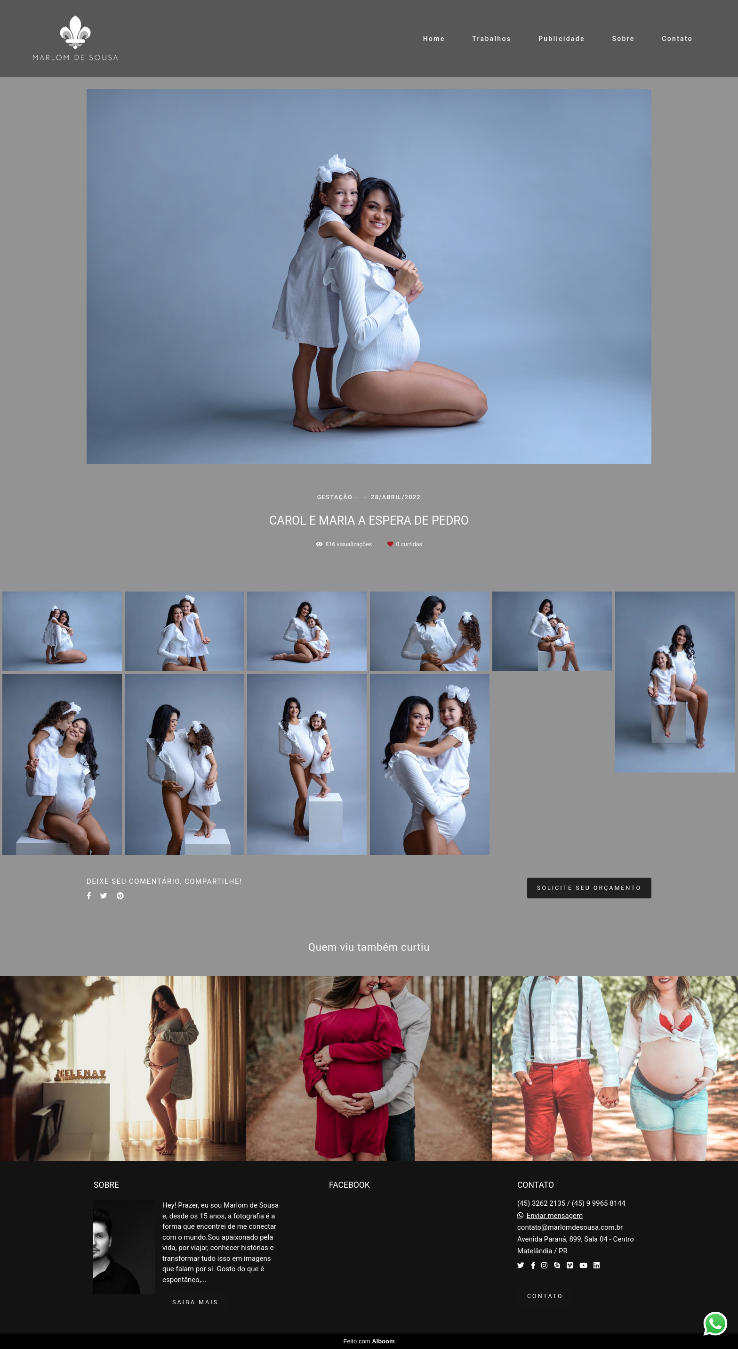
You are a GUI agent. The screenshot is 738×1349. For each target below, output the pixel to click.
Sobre (623, 38)
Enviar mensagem (555, 1215)
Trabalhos (491, 38)
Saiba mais (195, 1302)
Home (434, 38)
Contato (677, 38)
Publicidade (561, 38)
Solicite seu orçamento (589, 887)
